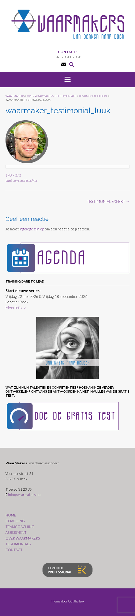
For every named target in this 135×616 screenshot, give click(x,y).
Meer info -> (16, 307)
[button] (67, 79)
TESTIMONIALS (18, 544)
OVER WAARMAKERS (23, 538)
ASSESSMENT (16, 532)
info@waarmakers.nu (24, 494)
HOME (11, 515)
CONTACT (14, 550)
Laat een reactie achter (22, 180)
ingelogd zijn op (32, 229)
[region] (67, 348)
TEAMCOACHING (20, 526)
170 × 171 (13, 175)
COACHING (15, 521)
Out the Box (76, 601)
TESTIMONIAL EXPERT (108, 201)
